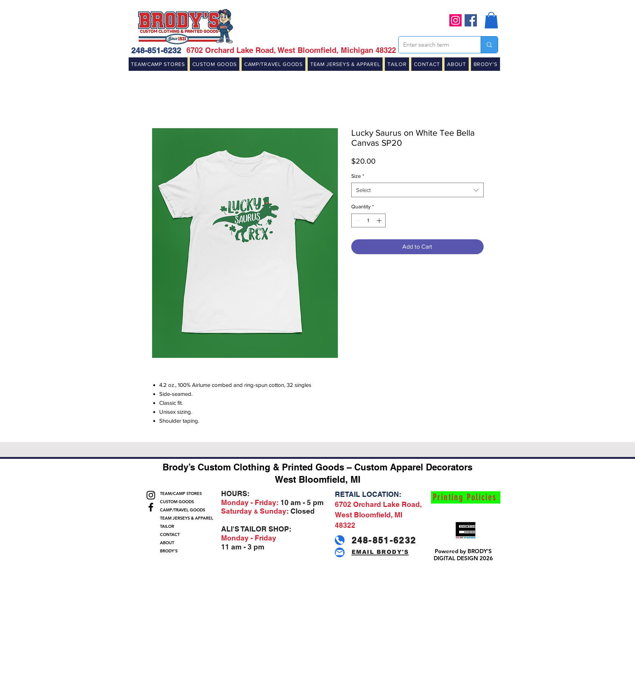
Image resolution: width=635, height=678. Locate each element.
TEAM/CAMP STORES (181, 493)
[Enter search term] (434, 45)
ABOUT (167, 542)
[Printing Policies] (465, 497)
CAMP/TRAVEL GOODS (182, 510)
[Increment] (379, 220)
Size (357, 176)
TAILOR (167, 526)
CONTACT (170, 534)
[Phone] (340, 540)
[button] (491, 20)
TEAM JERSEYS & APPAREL (185, 518)
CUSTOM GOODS (177, 501)
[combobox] (417, 190)
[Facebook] (471, 20)
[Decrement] (357, 220)
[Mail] (340, 552)
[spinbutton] (368, 220)
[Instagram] (455, 20)
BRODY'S (168, 551)
